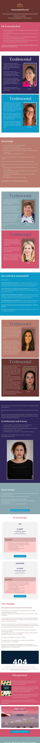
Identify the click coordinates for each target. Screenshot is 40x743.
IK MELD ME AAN (20, 556)
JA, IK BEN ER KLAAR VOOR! (20, 731)
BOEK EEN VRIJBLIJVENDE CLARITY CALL (20, 510)
